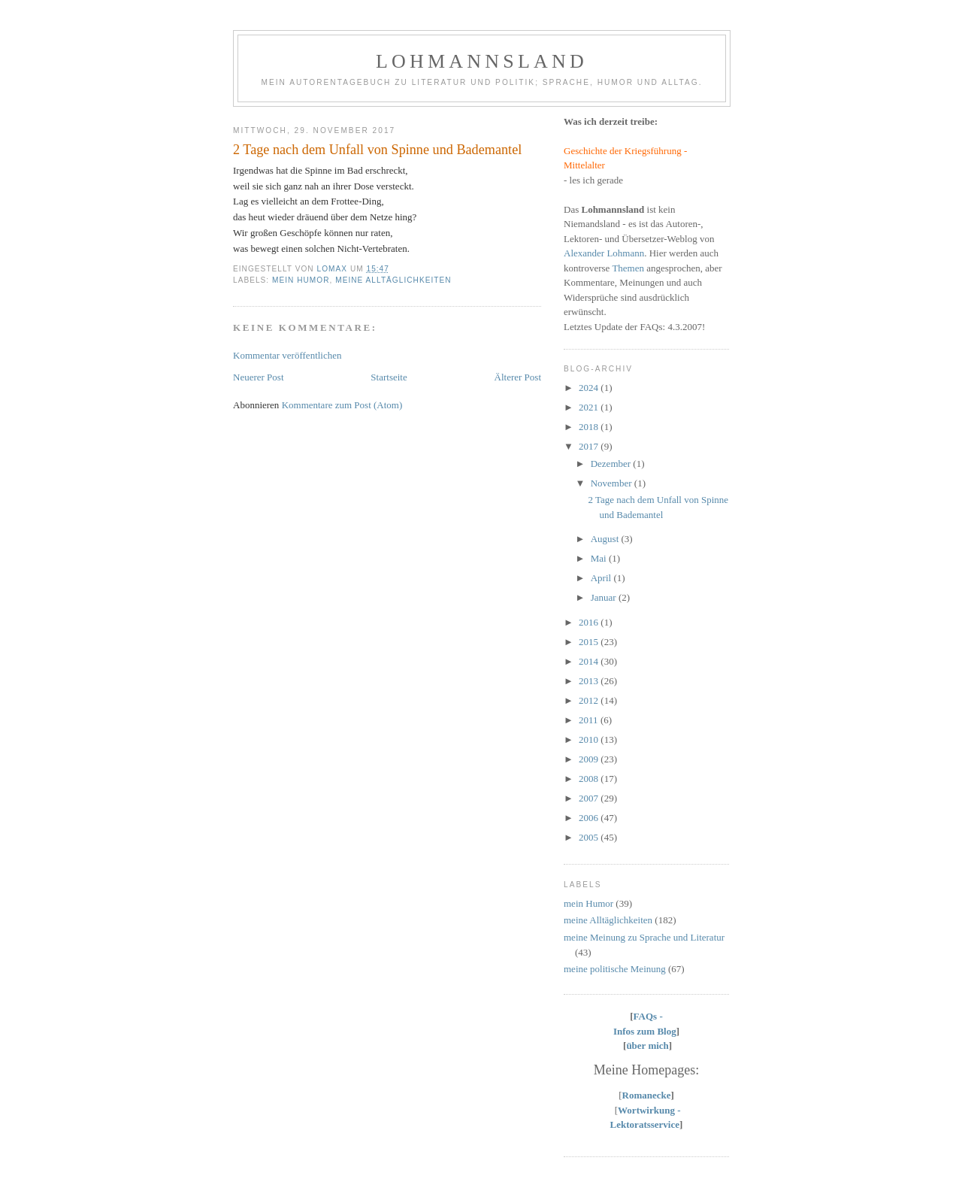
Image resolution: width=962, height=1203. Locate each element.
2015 (589, 641)
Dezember (612, 463)
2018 (589, 426)
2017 (589, 446)
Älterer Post (518, 377)
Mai (600, 558)
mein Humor (301, 280)
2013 (589, 680)
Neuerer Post (258, 377)
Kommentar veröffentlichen (287, 355)
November (612, 483)
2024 (589, 387)
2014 (589, 661)
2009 (589, 759)
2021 (589, 407)
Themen (628, 268)
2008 (589, 778)
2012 (589, 700)
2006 (589, 817)
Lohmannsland (482, 61)
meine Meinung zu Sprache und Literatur (644, 937)
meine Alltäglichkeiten (393, 280)
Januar (605, 597)
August (606, 538)
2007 (589, 798)
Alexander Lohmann (604, 253)
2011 (589, 720)
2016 (589, 622)
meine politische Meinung (615, 968)
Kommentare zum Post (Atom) (342, 405)
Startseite (389, 377)
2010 (589, 739)
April (602, 577)
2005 (589, 837)
